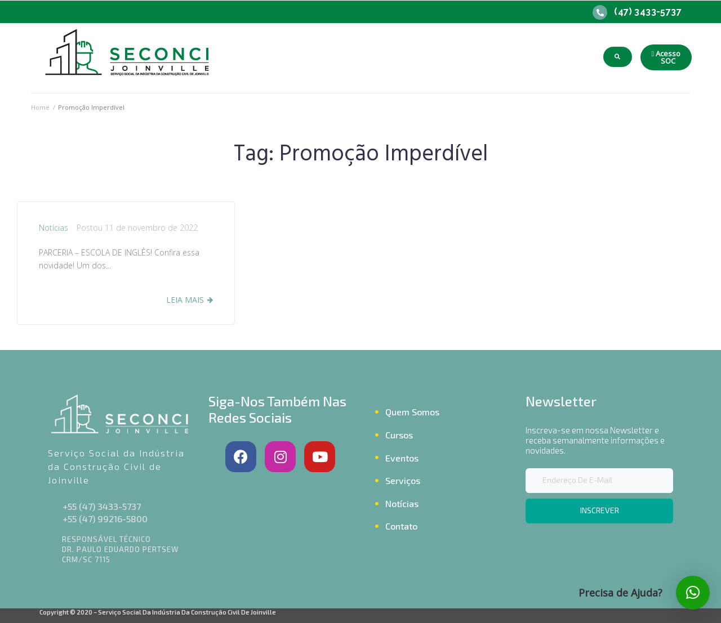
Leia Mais (185, 299)
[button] (666, 57)
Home (40, 107)
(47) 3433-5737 (648, 11)
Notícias (53, 227)
